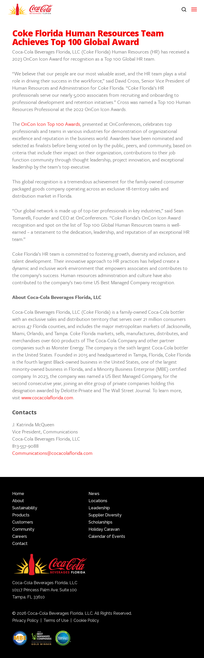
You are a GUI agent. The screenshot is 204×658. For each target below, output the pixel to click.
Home (18, 493)
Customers (22, 522)
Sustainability (24, 507)
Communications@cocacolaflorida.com (52, 452)
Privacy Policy (25, 620)
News (94, 493)
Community (23, 529)
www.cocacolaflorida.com (47, 397)
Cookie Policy (86, 620)
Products (21, 515)
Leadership (99, 507)
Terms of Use (55, 620)
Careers (19, 536)
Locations (98, 500)
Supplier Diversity (105, 515)
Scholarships (100, 522)
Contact (19, 543)
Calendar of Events (107, 536)
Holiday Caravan (104, 529)
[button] (194, 9)
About (18, 500)
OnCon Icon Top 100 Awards (50, 123)
